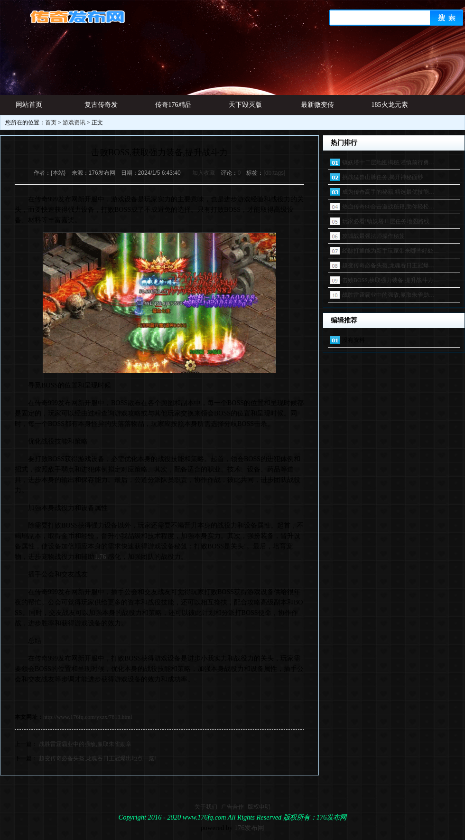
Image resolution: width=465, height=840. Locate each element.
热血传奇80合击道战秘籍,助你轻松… (388, 206)
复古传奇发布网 (101, 108)
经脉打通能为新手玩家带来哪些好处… (390, 250)
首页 (50, 122)
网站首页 (29, 104)
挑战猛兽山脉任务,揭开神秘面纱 (382, 177)
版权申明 (259, 806)
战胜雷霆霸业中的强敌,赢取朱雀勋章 (85, 744)
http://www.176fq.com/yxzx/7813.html (87, 717)
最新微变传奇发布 (317, 108)
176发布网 (249, 827)
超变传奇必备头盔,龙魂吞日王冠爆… (388, 265)
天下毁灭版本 (245, 108)
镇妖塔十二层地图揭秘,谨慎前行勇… (388, 162)
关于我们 (206, 806)
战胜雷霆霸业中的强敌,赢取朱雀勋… (388, 295)
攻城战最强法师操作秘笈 (373, 236)
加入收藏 (203, 173)
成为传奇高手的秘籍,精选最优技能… (388, 192)
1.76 (100, 556)
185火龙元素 (390, 104)
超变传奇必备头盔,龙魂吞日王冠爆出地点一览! (97, 758)
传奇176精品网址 (173, 108)
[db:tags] (274, 173)
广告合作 (232, 806)
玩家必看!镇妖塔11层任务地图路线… (388, 221)
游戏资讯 (74, 122)
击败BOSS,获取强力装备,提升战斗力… (390, 280)
